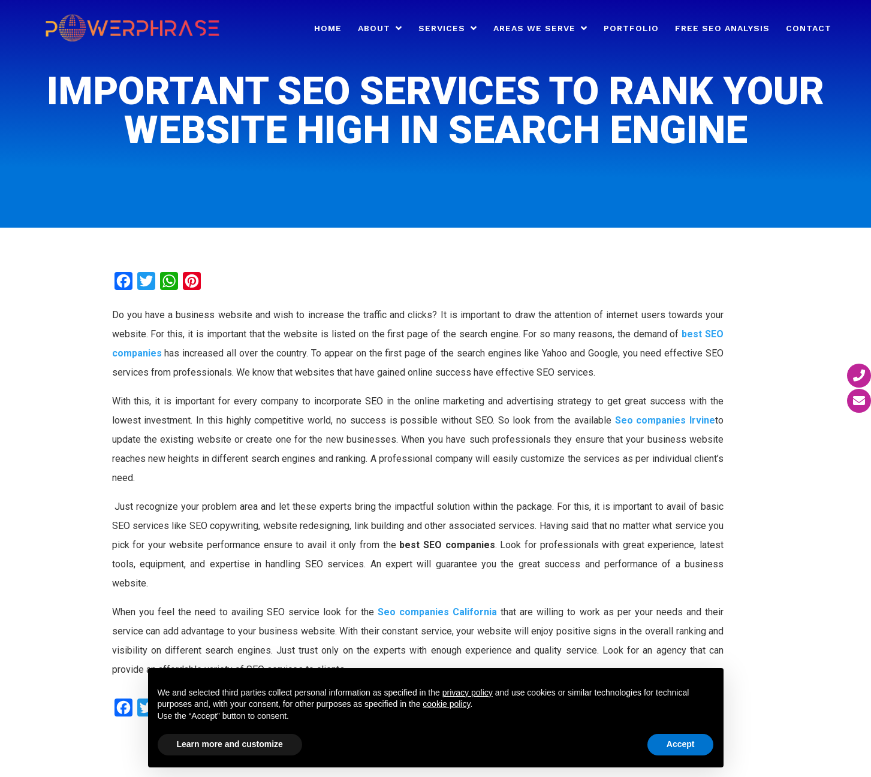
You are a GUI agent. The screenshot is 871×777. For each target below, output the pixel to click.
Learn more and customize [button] (230, 744)
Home (328, 28)
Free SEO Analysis (722, 28)
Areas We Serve (534, 28)
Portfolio (631, 28)
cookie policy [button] (446, 704)
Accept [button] (681, 744)
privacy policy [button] (467, 692)
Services (441, 28)
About (374, 28)
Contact (808, 28)
